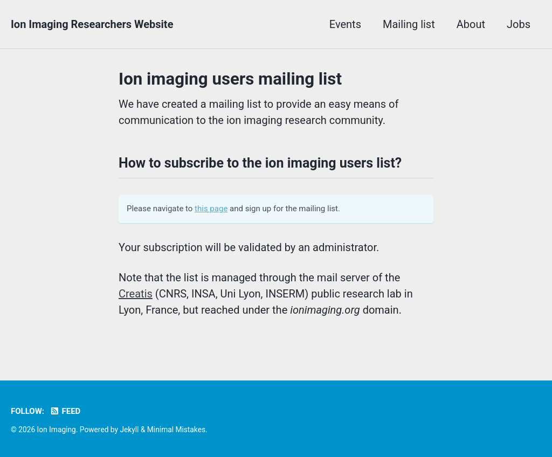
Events (345, 24)
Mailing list (409, 24)
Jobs (518, 24)
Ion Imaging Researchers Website (92, 24)
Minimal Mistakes (176, 429)
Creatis (136, 293)
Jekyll (129, 429)
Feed (65, 411)
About (471, 24)
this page (211, 208)
